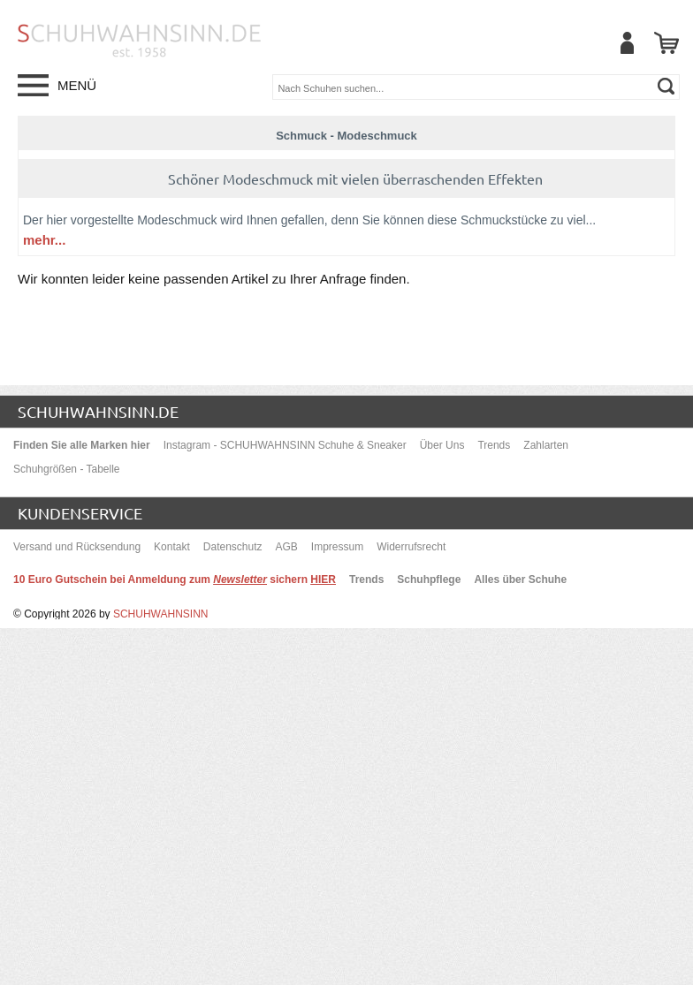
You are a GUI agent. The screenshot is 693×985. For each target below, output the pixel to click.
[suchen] (665, 86)
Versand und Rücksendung (77, 547)
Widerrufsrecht (411, 547)
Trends (493, 445)
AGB (287, 547)
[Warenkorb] (666, 43)
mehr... (44, 239)
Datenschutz (233, 547)
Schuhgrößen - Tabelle (66, 469)
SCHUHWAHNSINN (161, 614)
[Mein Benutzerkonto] (626, 43)
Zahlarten (545, 445)
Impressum (337, 547)
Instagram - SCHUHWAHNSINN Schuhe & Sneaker (285, 445)
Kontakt (172, 547)
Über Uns (442, 445)
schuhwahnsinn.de (98, 411)
